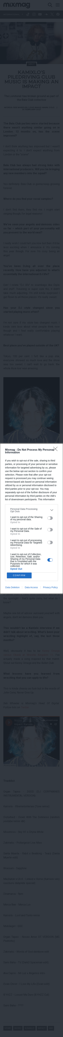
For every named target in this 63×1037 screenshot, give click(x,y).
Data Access (31, 587)
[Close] (56, 450)
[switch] (50, 518)
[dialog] (31, 518)
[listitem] (31, 510)
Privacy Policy (50, 587)
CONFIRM (19, 575)
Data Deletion (12, 587)
